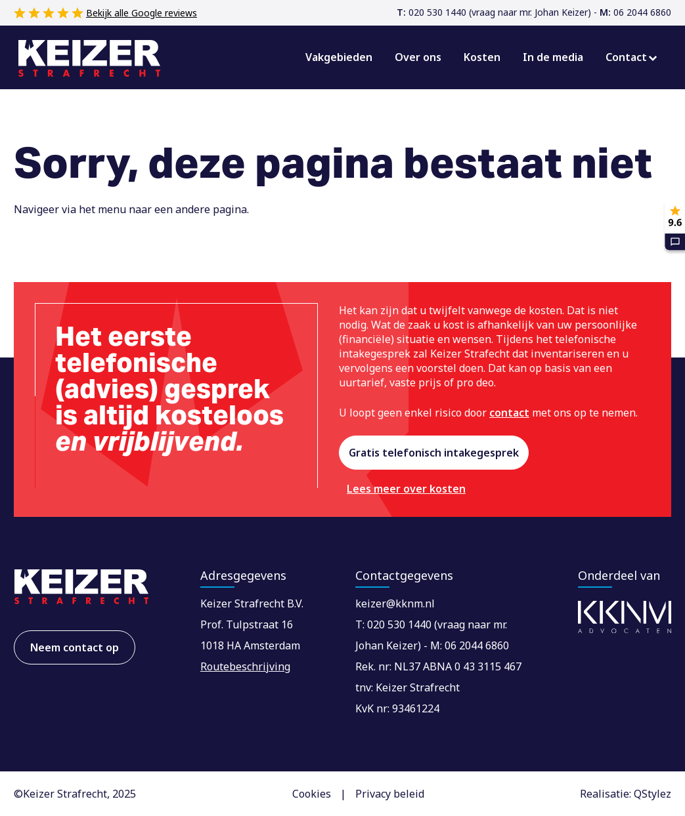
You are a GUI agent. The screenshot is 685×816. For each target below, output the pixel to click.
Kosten (482, 57)
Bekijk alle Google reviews (141, 13)
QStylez (652, 793)
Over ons (418, 57)
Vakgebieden (338, 57)
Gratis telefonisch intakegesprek (434, 452)
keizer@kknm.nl (395, 603)
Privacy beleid (389, 793)
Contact (626, 57)
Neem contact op (74, 647)
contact (509, 412)
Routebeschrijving (245, 666)
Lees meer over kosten (406, 488)
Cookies (311, 793)
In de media (553, 57)
